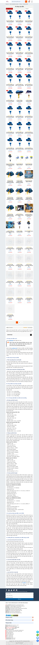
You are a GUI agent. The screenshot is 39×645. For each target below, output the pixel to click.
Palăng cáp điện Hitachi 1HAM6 (29, 231)
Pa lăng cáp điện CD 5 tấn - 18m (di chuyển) (10, 133)
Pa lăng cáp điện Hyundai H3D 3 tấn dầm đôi (10, 249)
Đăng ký (19, 599)
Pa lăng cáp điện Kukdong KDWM (19, 231)
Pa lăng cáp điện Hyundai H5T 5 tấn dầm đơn (10, 282)
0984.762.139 (11, 636)
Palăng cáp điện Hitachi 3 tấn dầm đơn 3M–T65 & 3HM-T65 (10, 165)
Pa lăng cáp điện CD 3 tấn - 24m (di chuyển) (29, 117)
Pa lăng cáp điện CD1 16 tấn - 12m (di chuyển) (19, 149)
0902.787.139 (12, 630)
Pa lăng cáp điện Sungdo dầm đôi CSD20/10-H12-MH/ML (19, 198)
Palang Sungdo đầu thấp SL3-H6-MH (28, 181)
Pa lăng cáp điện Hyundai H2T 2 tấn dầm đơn (10, 265)
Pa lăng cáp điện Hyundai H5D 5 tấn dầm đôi (19, 282)
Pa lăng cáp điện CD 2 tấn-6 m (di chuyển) (19, 21)
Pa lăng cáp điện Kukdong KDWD (29, 101)
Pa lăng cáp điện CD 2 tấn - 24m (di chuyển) (10, 117)
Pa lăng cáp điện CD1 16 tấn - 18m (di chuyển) (29, 149)
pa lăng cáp (14, 348)
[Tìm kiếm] (26, 1)
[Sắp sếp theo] (29, 9)
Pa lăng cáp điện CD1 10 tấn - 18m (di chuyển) (29, 133)
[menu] (31, 335)
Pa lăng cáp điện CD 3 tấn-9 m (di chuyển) (10, 53)
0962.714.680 (15, 631)
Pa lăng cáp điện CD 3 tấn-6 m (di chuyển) (29, 21)
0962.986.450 (11, 632)
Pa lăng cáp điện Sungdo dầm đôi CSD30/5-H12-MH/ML (28, 198)
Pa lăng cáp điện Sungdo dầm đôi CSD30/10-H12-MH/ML (10, 215)
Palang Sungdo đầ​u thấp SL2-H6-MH (19, 164)
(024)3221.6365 (20, 631)
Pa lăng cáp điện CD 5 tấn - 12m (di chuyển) (10, 85)
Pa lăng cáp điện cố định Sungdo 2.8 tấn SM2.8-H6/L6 (28, 215)
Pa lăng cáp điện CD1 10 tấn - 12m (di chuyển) (19, 85)
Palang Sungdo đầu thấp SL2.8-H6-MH (28, 164)
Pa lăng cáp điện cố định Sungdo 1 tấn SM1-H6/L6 (19, 215)
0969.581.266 (11, 635)
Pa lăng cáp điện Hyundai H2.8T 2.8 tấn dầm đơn (19, 265)
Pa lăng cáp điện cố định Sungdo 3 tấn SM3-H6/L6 (10, 232)
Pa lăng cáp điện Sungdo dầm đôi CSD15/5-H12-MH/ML (10, 198)
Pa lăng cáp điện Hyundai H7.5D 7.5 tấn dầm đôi (29, 282)
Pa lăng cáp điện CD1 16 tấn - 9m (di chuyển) (10, 149)
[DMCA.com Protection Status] (14, 615)
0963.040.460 (12, 634)
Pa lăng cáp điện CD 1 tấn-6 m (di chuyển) (10, 21)
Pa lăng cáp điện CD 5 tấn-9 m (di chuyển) (19, 53)
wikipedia (11, 340)
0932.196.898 (16, 630)
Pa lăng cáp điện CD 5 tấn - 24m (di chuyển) (19, 133)
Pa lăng (24, 582)
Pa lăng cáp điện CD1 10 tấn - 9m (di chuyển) (29, 53)
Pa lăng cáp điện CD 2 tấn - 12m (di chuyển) (19, 69)
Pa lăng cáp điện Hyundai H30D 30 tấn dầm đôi (10, 316)
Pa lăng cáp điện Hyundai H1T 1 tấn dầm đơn (29, 249)
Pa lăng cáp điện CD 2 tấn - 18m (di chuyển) (10, 101)
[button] (32, 617)
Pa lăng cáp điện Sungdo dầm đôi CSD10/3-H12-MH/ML (10, 181)
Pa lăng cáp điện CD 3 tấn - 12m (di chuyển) (29, 69)
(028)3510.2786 (21, 630)
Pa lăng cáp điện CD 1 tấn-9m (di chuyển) (19, 37)
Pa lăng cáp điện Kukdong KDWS (19, 101)
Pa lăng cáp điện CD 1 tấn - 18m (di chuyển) (29, 85)
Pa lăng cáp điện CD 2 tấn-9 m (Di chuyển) (29, 37)
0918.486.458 (11, 631)
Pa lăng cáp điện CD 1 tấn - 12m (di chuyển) (10, 69)
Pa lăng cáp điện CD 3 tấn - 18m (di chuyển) (19, 117)
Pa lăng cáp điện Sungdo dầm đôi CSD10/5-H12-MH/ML (19, 181)
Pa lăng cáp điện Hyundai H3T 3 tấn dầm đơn (29, 265)
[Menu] (32, 1)
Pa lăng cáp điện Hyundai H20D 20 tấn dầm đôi (28, 299)
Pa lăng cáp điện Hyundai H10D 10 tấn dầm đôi (10, 299)
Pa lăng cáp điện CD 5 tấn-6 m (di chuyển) (10, 37)
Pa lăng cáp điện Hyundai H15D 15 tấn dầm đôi (19, 299)
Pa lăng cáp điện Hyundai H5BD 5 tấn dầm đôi (19, 249)
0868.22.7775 (11, 633)
